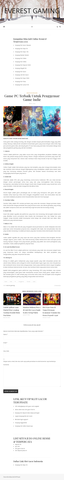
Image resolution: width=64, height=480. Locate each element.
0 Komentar (57, 285)
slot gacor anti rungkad (32, 406)
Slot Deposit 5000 (25, 65)
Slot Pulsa (23, 81)
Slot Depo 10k (24, 52)
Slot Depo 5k (24, 48)
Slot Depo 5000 (24, 78)
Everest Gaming (32, 10)
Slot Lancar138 (24, 85)
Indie (11, 281)
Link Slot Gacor (24, 75)
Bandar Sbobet (24, 55)
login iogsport (24, 419)
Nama (5, 334)
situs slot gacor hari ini (28, 409)
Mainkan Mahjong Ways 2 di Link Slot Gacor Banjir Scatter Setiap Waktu (32, 310)
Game (5, 281)
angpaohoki (23, 422)
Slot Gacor (23, 71)
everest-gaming (10, 285)
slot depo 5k (23, 465)
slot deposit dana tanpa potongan (29, 413)
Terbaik (28, 281)
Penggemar (21, 281)
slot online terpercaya (26, 426)
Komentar (6, 364)
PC (15, 281)
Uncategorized (32, 93)
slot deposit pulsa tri (21, 450)
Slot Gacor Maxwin (25, 45)
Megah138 (23, 68)
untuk (34, 281)
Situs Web (6, 351)
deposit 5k (18, 444)
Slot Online (23, 58)
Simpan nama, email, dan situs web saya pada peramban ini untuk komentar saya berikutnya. (29, 361)
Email (5, 343)
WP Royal (17, 477)
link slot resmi (28, 416)
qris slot (17, 446)
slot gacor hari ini (20, 448)
